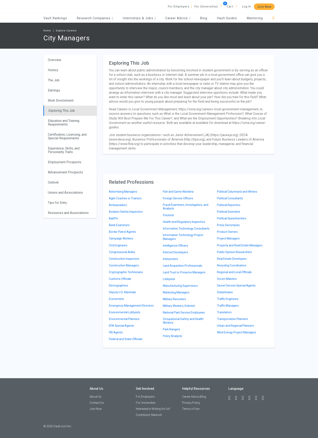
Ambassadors (118, 205)
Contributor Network (149, 415)
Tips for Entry (57, 203)
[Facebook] (231, 398)
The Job (53, 80)
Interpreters (170, 259)
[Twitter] (244, 398)
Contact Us (97, 402)
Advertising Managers (123, 191)
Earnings (54, 90)
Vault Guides (227, 18)
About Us (95, 396)
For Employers (178, 6)
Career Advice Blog (194, 396)
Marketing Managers (176, 292)
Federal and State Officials (125, 339)
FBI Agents (116, 332)
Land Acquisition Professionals (182, 265)
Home (47, 30)
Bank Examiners (119, 225)
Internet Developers (175, 252)
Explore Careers (66, 30)
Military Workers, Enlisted (179, 305)
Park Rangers (171, 329)
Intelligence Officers (175, 245)
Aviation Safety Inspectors (126, 211)
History (53, 70)
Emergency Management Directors (131, 305)
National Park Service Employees (184, 312)
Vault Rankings (55, 18)
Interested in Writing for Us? (153, 408)
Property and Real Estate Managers (239, 245)
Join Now (264, 6)
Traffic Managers (228, 305)
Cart (230, 6)
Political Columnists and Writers (237, 191)
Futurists (168, 215)
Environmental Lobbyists (124, 312)
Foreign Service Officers (178, 198)
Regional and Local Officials (234, 272)
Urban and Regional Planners (235, 325)
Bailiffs (113, 218)
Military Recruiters (174, 299)
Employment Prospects (64, 162)
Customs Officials (120, 278)
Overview (54, 60)
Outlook (53, 182)
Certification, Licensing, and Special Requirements (67, 136)
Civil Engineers (118, 245)
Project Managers (228, 238)
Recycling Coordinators (231, 265)
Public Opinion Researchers (234, 252)
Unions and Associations (65, 192)
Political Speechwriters (231, 218)
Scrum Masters (227, 278)
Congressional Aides (122, 252)
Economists (116, 299)
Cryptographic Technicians (126, 272)
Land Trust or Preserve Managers (184, 272)
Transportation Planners (232, 319)
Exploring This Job (61, 111)
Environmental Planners (124, 319)
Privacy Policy (191, 402)
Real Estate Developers (232, 258)
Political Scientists (228, 211)
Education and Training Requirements (63, 122)
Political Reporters (228, 205)
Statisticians (225, 292)
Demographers (118, 285)
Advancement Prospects (65, 172)
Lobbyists (169, 279)
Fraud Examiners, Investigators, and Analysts (185, 206)
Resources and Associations (68, 213)
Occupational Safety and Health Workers (183, 320)
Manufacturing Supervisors (180, 285)
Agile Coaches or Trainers (125, 198)
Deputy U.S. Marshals (122, 292)
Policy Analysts (172, 336)
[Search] (273, 18)
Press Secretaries (228, 225)
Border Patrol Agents (122, 231)
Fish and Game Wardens (178, 191)
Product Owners (227, 231)
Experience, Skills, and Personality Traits (64, 150)
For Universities (206, 6)
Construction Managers (124, 265)
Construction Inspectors (124, 258)
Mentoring (255, 18)
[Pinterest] (258, 398)
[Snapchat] (265, 398)
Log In (246, 6)
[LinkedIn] (238, 398)
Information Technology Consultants (186, 228)
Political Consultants (230, 198)
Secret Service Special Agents (236, 285)
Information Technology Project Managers (183, 236)
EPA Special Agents (121, 325)
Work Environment (60, 100)
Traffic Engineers (227, 299)
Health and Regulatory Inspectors (184, 221)
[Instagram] (251, 398)
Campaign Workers (121, 238)
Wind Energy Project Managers (236, 332)
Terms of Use (190, 408)
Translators (224, 312)
